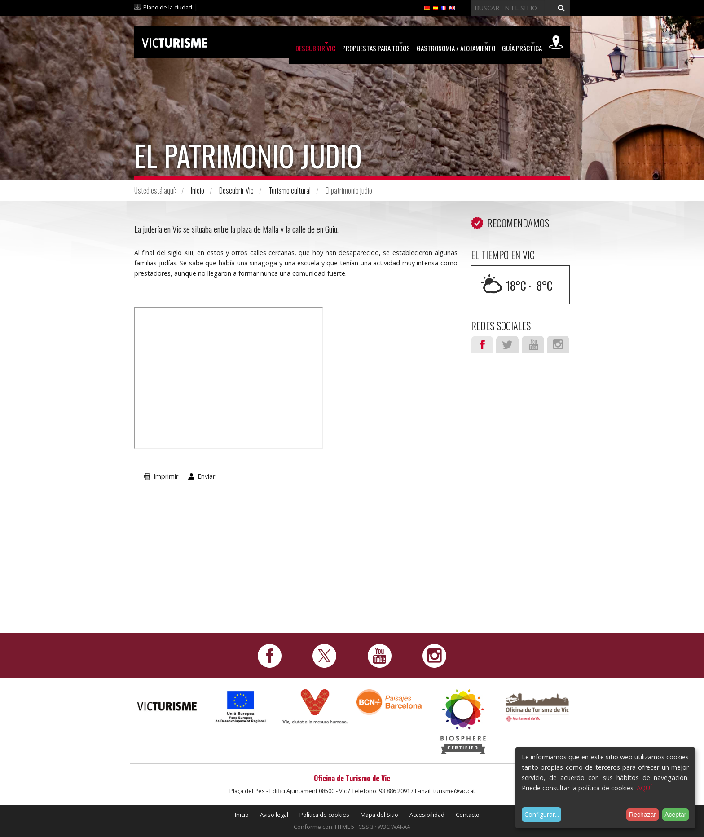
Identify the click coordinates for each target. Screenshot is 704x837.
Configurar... (541, 814)
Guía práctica (506, 43)
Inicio (197, 190)
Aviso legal (274, 815)
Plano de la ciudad (167, 7)
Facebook (482, 344)
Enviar (206, 476)
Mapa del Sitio (379, 815)
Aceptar (675, 814)
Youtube (533, 344)
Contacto (468, 815)
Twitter (507, 344)
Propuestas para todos (329, 43)
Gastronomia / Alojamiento (424, 43)
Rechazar (642, 814)
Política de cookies (324, 815)
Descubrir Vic (253, 43)
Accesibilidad (426, 815)
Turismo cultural (289, 190)
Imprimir (166, 476)
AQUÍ (644, 788)
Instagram (558, 344)
